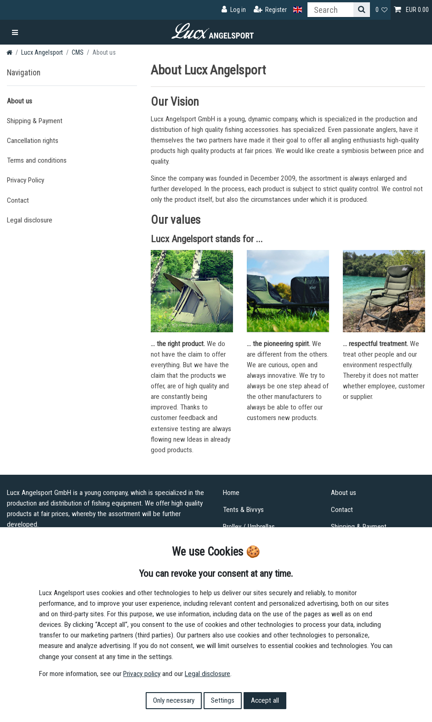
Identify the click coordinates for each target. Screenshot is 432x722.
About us (19, 101)
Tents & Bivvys (243, 510)
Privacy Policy (25, 180)
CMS (78, 52)
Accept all (265, 700)
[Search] (361, 9)
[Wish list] (381, 10)
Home (231, 493)
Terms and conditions (37, 160)
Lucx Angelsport (42, 52)
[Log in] (233, 10)
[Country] (297, 10)
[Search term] (330, 9)
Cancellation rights (32, 140)
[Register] (270, 10)
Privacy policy (141, 674)
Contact (18, 200)
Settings (222, 700)
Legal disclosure (29, 220)
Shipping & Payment (35, 121)
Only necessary (173, 700)
